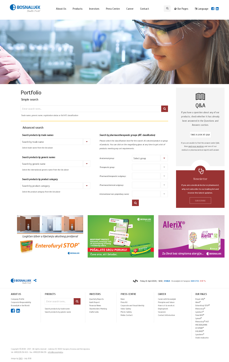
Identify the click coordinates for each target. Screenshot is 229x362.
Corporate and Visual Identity (132, 305)
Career (129, 8)
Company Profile (17, 299)
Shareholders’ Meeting (98, 308)
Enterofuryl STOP (202, 305)
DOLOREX (199, 331)
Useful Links (94, 312)
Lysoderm (199, 334)
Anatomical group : (106, 158)
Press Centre (113, 8)
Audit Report (94, 302)
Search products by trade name (57, 308)
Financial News (95, 305)
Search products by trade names (37, 135)
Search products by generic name (58, 312)
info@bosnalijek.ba (55, 352)
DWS (21, 358)
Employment (163, 308)
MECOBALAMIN (201, 325)
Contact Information (166, 315)
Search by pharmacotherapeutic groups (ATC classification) (127, 135)
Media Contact (127, 315)
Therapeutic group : (107, 167)
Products (77, 8)
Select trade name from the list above (37, 148)
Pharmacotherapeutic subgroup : (112, 176)
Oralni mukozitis (202, 337)
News (123, 299)
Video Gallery (126, 308)
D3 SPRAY (199, 328)
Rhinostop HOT (202, 321)
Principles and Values (166, 302)
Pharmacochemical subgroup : (111, 185)
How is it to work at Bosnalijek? (166, 305)
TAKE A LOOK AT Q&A (200, 134)
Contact (144, 8)
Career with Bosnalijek (167, 299)
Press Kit (124, 302)
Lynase (198, 318)
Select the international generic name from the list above (45, 170)
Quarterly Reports (96, 299)
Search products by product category (39, 179)
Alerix (198, 302)
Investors (94, 8)
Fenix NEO (199, 315)
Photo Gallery (126, 312)
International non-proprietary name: (114, 194)
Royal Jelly (200, 299)
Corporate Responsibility (21, 302)
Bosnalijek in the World (20, 305)
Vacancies (162, 312)
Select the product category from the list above (41, 192)
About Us (61, 8)
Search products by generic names (38, 157)
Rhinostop (200, 308)
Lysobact (199, 311)
